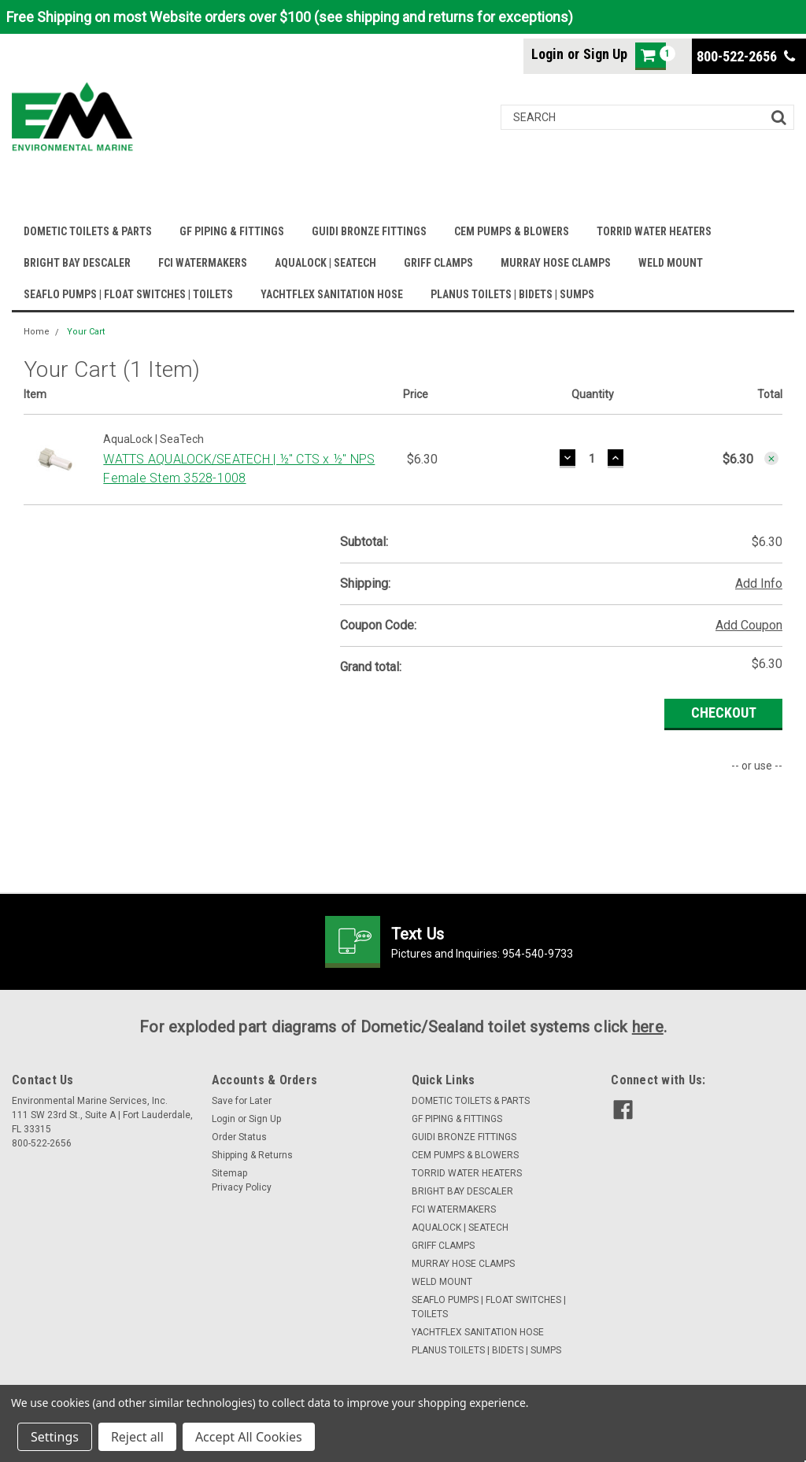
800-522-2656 (746, 56)
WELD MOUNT (670, 263)
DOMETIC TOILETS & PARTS (88, 231)
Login (547, 54)
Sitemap (229, 1173)
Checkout (723, 712)
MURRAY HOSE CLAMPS (556, 263)
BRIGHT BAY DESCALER (77, 263)
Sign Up (605, 54)
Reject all (137, 1436)
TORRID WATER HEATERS (654, 231)
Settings (55, 1436)
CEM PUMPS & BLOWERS (511, 231)
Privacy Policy (242, 1187)
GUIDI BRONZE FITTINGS (369, 231)
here (648, 1026)
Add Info (758, 583)
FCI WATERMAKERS (202, 263)
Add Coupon (748, 625)
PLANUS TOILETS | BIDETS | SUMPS (512, 294)
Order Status (239, 1137)
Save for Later (242, 1100)
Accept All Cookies (248, 1436)
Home (37, 332)
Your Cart (86, 332)
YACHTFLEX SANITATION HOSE (332, 294)
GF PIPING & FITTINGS (231, 231)
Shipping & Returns (252, 1155)
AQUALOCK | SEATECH (325, 263)
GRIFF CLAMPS (438, 263)
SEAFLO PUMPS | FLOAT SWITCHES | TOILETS (128, 294)
